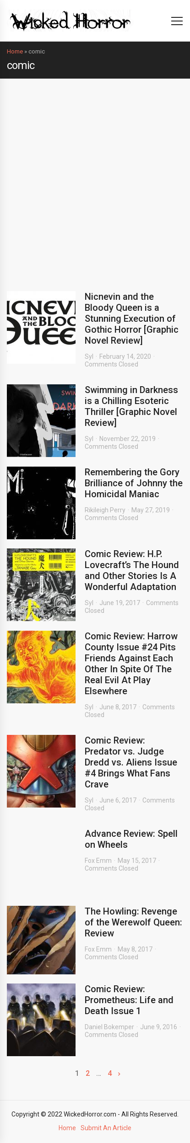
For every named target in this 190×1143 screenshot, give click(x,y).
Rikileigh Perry (105, 510)
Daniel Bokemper (109, 1027)
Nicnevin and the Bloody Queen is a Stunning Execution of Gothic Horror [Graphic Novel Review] (132, 318)
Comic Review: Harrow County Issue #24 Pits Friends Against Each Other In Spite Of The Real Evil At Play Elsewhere (131, 663)
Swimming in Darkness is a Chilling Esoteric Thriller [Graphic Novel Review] (131, 406)
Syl (89, 356)
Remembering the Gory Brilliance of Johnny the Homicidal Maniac (134, 483)
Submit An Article (106, 1128)
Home (15, 51)
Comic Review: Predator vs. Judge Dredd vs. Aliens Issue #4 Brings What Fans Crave (131, 762)
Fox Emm (98, 860)
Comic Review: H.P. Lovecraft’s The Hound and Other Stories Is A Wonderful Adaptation (132, 570)
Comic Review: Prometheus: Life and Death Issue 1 (129, 1000)
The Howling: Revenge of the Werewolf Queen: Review (133, 922)
